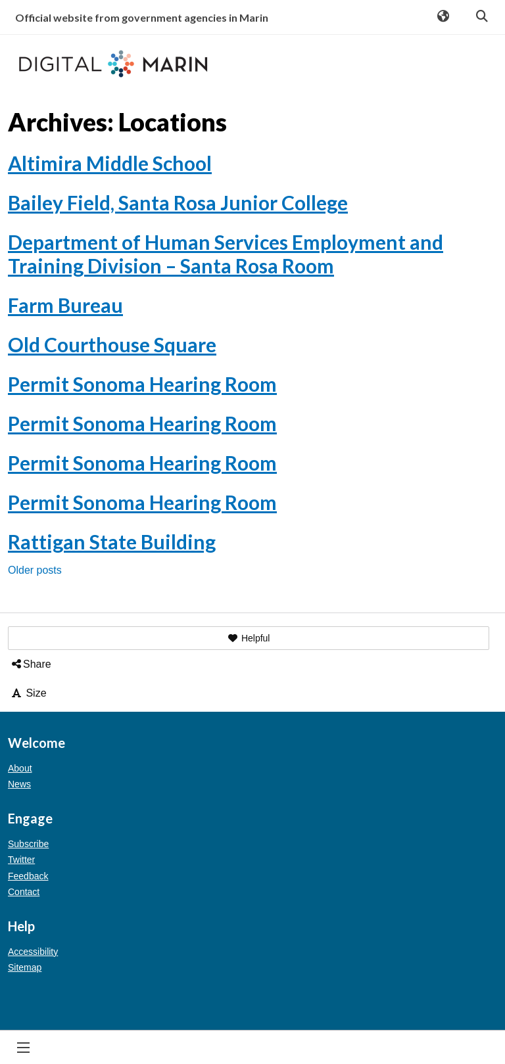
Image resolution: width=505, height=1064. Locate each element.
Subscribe (28, 844)
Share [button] (30, 664)
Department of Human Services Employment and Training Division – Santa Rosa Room (225, 253)
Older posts (35, 570)
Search (481, 17)
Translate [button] (442, 17)
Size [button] (28, 693)
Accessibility (33, 951)
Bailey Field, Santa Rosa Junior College (178, 202)
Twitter (21, 859)
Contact (23, 892)
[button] (248, 638)
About (20, 768)
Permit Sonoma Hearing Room (142, 384)
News (19, 784)
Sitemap (24, 967)
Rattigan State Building (112, 541)
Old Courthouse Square (112, 344)
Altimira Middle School (110, 163)
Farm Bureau (65, 305)
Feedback (28, 876)
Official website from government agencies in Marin (141, 17)
